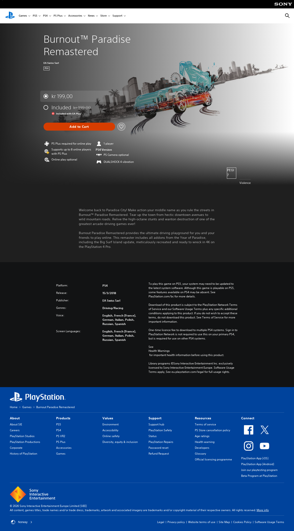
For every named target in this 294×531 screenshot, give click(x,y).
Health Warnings (159, 351)
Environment (110, 424)
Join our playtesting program (259, 470)
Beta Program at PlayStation (259, 476)
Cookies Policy (242, 522)
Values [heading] (107, 418)
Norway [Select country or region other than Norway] (21, 522)
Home (14, 407)
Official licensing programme (213, 459)
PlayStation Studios (22, 436)
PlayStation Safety (160, 430)
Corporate (16, 448)
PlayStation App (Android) (257, 464)
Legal (160, 522)
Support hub (156, 424)
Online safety (111, 436)
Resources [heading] (203, 418)
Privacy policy (176, 522)
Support (117, 16)
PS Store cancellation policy (212, 430)
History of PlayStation (23, 454)
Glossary (200, 454)
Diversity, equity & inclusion (120, 442)
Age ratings (202, 436)
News (91, 16)
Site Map (224, 522)
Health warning (204, 442)
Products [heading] (63, 418)
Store (103, 16)
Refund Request (159, 454)
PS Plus (58, 16)
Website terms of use (201, 522)
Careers (15, 430)
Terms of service (205, 424)
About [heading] (15, 418)
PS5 (35, 16)
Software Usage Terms (269, 522)
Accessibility (110, 430)
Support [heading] (155, 418)
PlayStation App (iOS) (255, 458)
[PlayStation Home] (10, 16)
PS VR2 (60, 436)
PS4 (45, 16)
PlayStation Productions (25, 442)
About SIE (16, 424)
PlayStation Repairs (161, 442)
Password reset (158, 448)
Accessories (75, 16)
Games (23, 16)
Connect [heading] (247, 418)
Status (153, 436)
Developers (202, 448)
